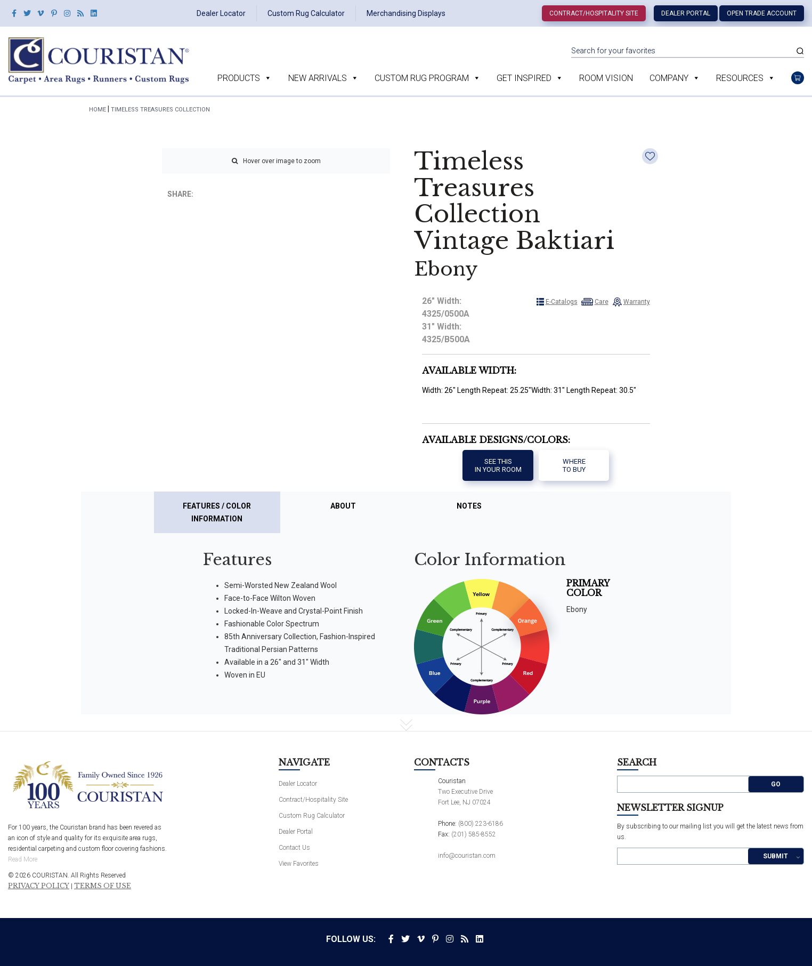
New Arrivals (317, 78)
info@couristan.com (467, 855)
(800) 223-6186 (480, 823)
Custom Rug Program (422, 78)
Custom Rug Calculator (306, 13)
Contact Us (294, 847)
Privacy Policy (38, 886)
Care (601, 301)
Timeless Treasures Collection (160, 109)
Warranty (636, 301)
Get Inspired (524, 78)
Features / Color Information (217, 512)
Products (238, 78)
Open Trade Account (762, 13)
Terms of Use (102, 886)
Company (668, 78)
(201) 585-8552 (473, 834)
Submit (775, 856)
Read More (22, 859)
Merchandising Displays (406, 13)
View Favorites (299, 863)
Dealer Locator (221, 13)
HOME (97, 109)
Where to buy (574, 465)
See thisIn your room (498, 465)
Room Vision (606, 78)
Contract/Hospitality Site (593, 13)
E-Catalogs (562, 301)
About (343, 506)
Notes (469, 506)
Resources (740, 78)
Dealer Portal (685, 13)
